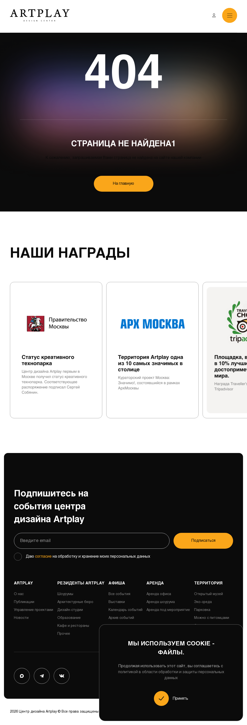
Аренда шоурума (160, 602)
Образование (69, 618)
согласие (43, 556)
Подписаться (203, 541)
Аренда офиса (158, 594)
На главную (123, 183)
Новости (21, 618)
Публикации (24, 602)
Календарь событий (125, 610)
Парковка (202, 610)
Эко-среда (203, 602)
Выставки (116, 602)
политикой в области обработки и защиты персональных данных (171, 675)
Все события (119, 594)
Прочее (63, 633)
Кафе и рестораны (73, 626)
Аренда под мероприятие (168, 610)
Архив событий (121, 618)
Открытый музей (208, 594)
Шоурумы (65, 594)
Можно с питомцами (211, 618)
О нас (19, 594)
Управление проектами (33, 610)
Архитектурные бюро (75, 602)
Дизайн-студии (70, 610)
